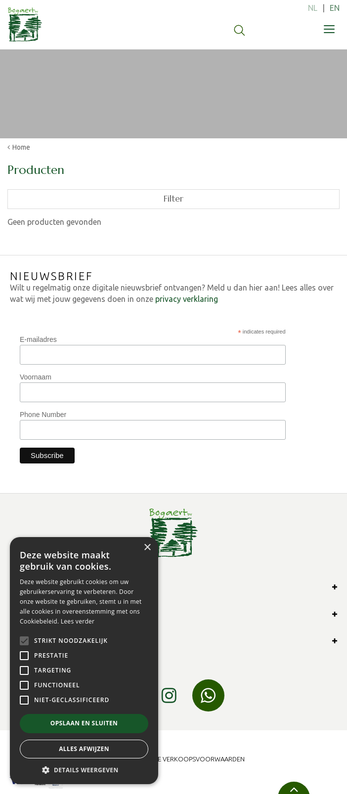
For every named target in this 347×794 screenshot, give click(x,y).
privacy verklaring (186, 298)
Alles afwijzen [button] (84, 749)
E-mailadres (38, 339)
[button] (84, 769)
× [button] (147, 547)
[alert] (84, 660)
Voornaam (35, 377)
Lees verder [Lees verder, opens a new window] (78, 621)
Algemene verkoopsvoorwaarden (187, 758)
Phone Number (43, 414)
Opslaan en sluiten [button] (84, 723)
